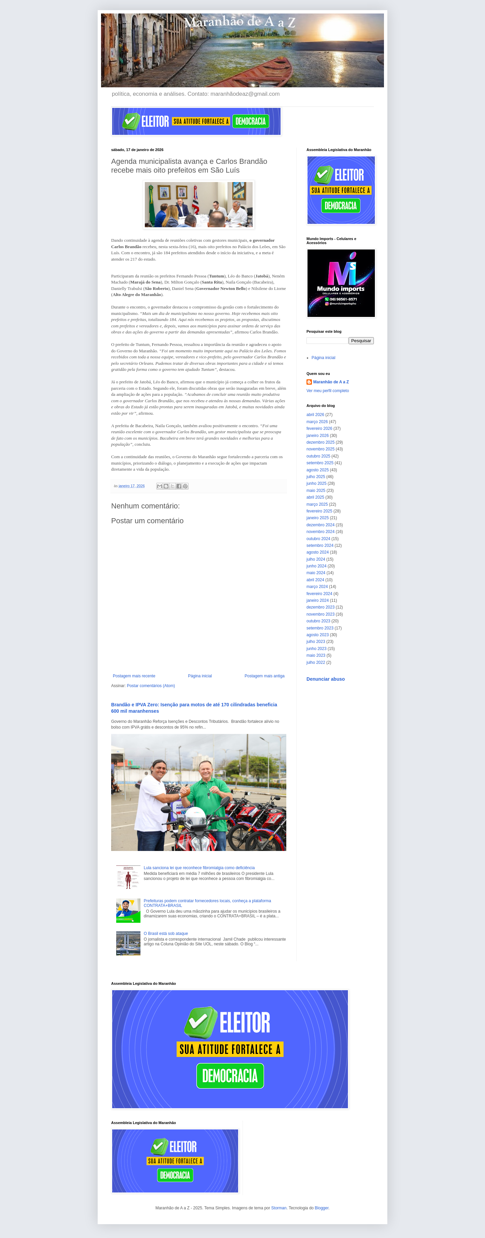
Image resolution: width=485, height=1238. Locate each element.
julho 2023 (315, 641)
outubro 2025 (318, 456)
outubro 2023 (318, 621)
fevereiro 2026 (319, 428)
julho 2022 (315, 662)
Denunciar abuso (325, 679)
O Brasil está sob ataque (166, 933)
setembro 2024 (319, 545)
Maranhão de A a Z (331, 382)
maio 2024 (315, 572)
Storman (278, 1208)
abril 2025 (315, 497)
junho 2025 (316, 483)
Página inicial (200, 676)
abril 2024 (315, 580)
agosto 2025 (317, 470)
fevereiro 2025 (319, 511)
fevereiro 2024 (319, 593)
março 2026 (317, 421)
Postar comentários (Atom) (151, 685)
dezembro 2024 (320, 525)
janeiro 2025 (317, 517)
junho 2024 (316, 566)
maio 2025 (315, 490)
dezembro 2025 (320, 442)
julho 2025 (315, 476)
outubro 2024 (318, 538)
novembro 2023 (320, 614)
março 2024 (317, 586)
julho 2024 (315, 559)
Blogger (322, 1208)
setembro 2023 (319, 628)
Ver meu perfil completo (327, 390)
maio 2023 (315, 655)
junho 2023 (316, 648)
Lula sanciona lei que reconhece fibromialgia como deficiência (199, 867)
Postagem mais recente (134, 676)
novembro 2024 (320, 531)
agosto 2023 (317, 634)
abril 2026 (315, 414)
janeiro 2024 (317, 600)
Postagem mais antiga (265, 676)
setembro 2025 (319, 463)
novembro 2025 (320, 449)
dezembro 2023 (320, 607)
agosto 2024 (317, 552)
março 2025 (317, 504)
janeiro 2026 (317, 435)
